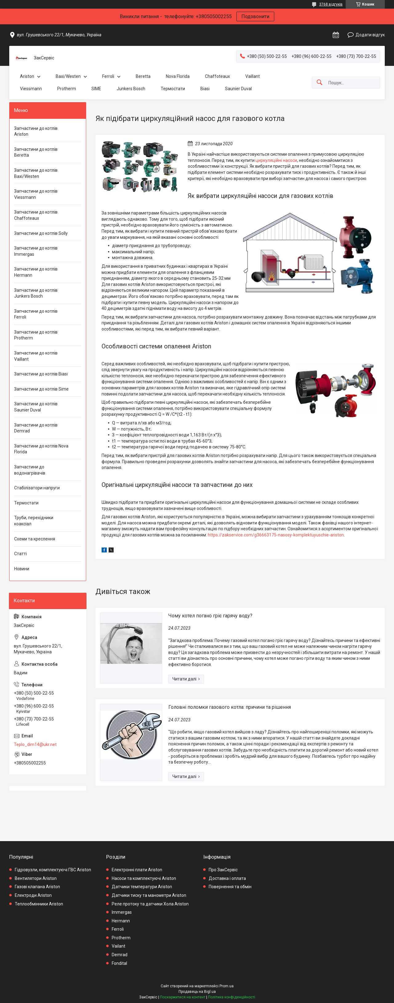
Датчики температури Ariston (142, 886)
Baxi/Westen (68, 76)
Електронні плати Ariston (137, 869)
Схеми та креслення (34, 538)
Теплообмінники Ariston (39, 903)
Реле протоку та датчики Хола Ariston (150, 903)
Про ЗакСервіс (223, 869)
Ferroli (108, 76)
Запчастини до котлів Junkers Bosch (36, 293)
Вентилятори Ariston (36, 878)
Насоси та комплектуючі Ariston (144, 878)
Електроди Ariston (33, 895)
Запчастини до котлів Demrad (36, 428)
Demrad (119, 954)
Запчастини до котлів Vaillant (36, 356)
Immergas (122, 912)
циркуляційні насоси (276, 160)
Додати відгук (370, 34)
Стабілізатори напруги (37, 487)
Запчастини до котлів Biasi (41, 373)
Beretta (143, 76)
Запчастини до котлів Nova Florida (41, 449)
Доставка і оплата (227, 878)
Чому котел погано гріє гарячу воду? (210, 616)
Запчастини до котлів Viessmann (36, 194)
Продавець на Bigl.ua (197, 991)
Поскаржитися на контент (182, 997)
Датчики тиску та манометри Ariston (149, 895)
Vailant (118, 946)
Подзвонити (255, 16)
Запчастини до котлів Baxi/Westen (36, 173)
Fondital (119, 963)
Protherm (66, 88)
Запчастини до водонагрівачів (29, 469)
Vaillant (252, 76)
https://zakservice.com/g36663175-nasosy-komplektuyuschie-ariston (276, 534)
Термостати (173, 88)
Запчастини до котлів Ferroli (36, 314)
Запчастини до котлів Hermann (36, 272)
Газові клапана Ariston (37, 886)
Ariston (27, 76)
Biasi (205, 88)
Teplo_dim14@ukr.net (35, 744)
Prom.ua (226, 986)
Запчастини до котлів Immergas (36, 251)
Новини (21, 568)
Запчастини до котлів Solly (41, 233)
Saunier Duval (238, 88)
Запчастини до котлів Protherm (36, 335)
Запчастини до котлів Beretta (36, 152)
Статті (20, 553)
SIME (96, 88)
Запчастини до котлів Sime (41, 389)
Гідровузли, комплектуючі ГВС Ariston (53, 869)
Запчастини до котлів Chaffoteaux (36, 215)
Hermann (121, 920)
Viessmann (31, 88)
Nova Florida (178, 76)
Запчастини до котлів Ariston (36, 131)
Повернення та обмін (230, 886)
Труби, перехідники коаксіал (33, 520)
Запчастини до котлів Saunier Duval (36, 406)
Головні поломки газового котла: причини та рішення (229, 707)
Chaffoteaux (217, 76)
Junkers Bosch (131, 88)
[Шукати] (319, 82)
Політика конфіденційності (231, 997)
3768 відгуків (331, 4)
